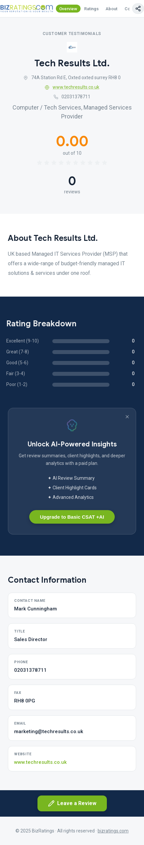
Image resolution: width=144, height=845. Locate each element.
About (111, 8)
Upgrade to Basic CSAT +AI (72, 517)
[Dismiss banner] (127, 416)
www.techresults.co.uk (72, 87)
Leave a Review (72, 803)
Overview (68, 8)
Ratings (91, 8)
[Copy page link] (138, 8)
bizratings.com (113, 830)
